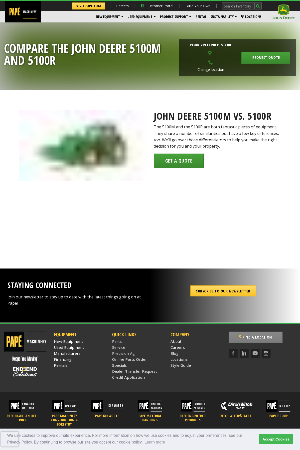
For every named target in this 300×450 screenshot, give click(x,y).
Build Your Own (197, 5)
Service (118, 347)
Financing (62, 359)
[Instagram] (266, 353)
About (175, 341)
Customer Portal (157, 5)
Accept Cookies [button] (276, 439)
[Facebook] (233, 353)
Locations (251, 16)
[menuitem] (110, 16)
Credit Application (128, 377)
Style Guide (180, 365)
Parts (117, 341)
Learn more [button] (155, 442)
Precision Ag (123, 353)
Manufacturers (67, 353)
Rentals (61, 365)
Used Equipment (140, 16)
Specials (119, 365)
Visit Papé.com (88, 5)
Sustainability (222, 16)
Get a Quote (178, 160)
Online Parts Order (129, 359)
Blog (174, 353)
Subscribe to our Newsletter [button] (223, 290)
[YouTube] (255, 353)
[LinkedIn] (244, 353)
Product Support (174, 16)
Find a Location (255, 337)
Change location (210, 69)
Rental (200, 16)
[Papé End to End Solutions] (25, 371)
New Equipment (108, 16)
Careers (122, 5)
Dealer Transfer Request (134, 371)
